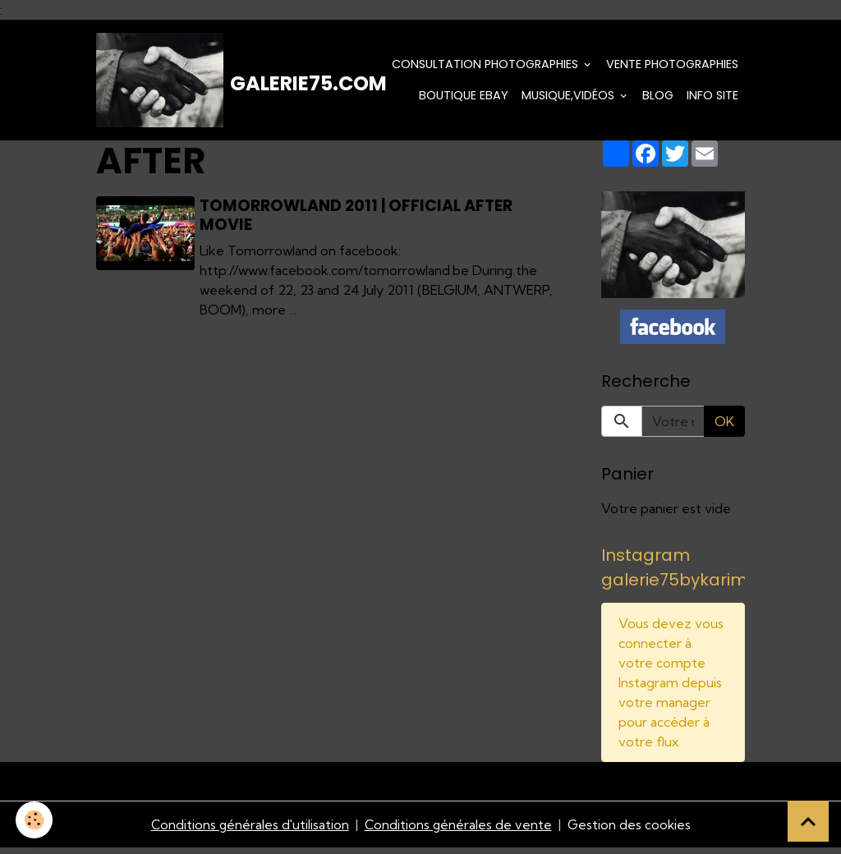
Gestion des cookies (630, 831)
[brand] (191, 82)
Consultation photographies (486, 65)
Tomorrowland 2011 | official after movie (357, 219)
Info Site (712, 97)
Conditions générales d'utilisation (248, 831)
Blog (657, 97)
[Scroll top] (808, 821)
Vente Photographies (672, 65)
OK (724, 426)
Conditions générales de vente (458, 831)
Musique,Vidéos (570, 97)
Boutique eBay (463, 97)
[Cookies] (34, 819)
